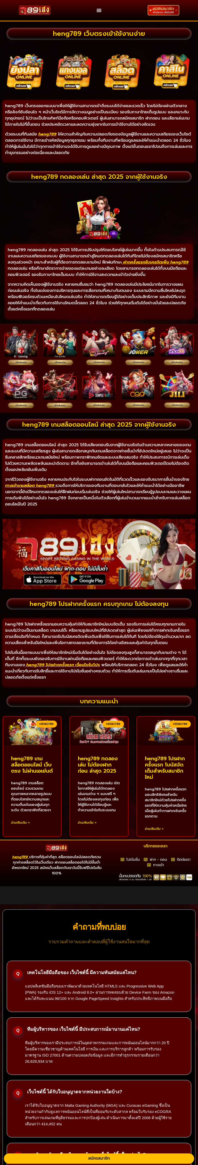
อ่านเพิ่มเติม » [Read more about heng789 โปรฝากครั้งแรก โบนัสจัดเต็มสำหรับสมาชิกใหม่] (154, 828)
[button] (99, 10)
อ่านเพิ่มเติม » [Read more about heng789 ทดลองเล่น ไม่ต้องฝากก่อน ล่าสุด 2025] (87, 822)
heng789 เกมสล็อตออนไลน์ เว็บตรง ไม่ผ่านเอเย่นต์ (32, 765)
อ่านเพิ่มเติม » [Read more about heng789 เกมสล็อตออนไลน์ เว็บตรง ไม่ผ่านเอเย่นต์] (20, 822)
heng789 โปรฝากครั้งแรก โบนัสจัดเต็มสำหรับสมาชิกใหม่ (165, 768)
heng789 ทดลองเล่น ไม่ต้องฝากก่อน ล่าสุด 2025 (98, 765)
